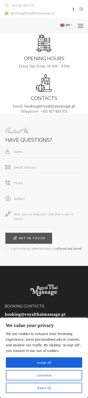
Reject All (44, 388)
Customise (44, 375)
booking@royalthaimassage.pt (49, 106)
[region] (44, 358)
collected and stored (68, 248)
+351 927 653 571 (54, 111)
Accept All (44, 362)
